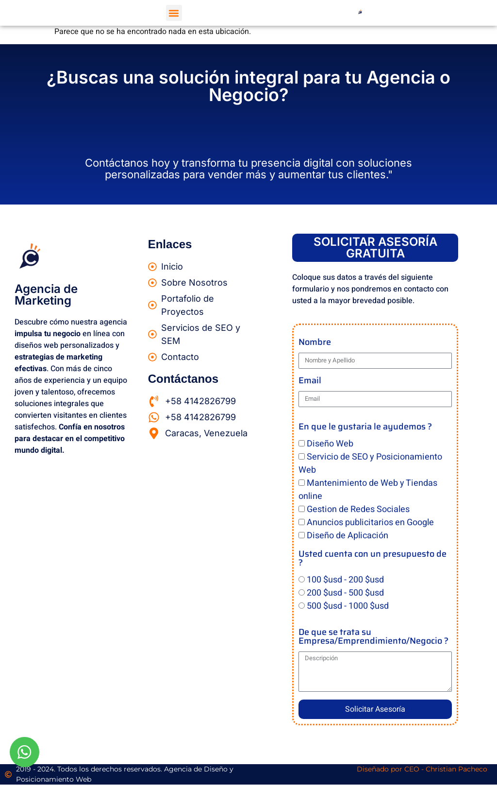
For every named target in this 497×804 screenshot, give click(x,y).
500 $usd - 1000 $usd (348, 606)
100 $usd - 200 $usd (345, 579)
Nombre (314, 343)
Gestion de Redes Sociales (358, 509)
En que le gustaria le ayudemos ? (365, 427)
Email (309, 381)
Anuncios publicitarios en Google (370, 522)
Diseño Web (330, 443)
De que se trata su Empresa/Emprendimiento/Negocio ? (373, 638)
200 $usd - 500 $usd (345, 592)
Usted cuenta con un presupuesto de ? (372, 559)
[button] (174, 13)
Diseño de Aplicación (347, 535)
